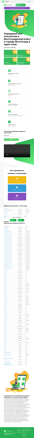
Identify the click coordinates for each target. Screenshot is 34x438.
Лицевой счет (6, 135)
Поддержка (24, 429)
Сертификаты (28, 429)
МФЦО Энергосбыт (7, 352)
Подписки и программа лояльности (24, 435)
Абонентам (19, 429)
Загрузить (29, 1)
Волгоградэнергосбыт (8, 210)
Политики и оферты (24, 431)
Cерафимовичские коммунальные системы (8, 364)
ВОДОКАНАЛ (6, 227)
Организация (6, 208)
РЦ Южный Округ (7, 361)
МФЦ (5, 348)
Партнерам (19, 432)
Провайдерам (19, 430)
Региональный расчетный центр (8, 359)
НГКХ (5, 356)
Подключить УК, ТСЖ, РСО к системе (17, 8)
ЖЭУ (4, 346)
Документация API (28, 431)
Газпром (5, 212)
